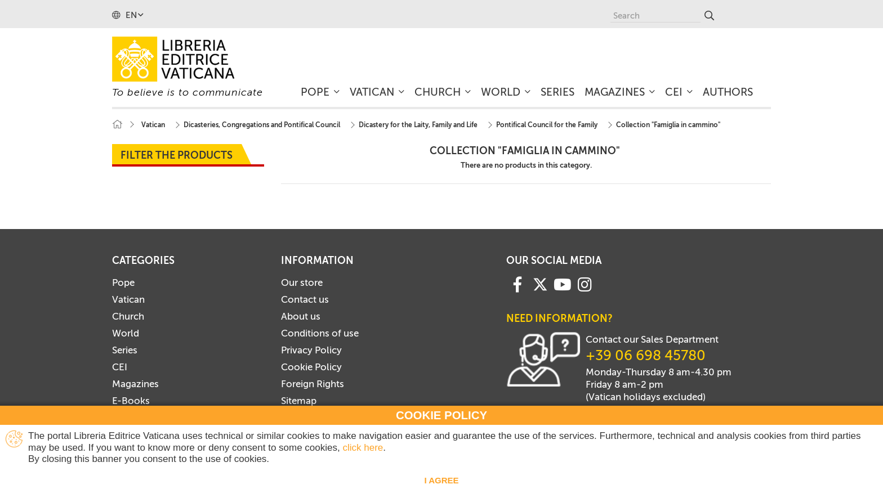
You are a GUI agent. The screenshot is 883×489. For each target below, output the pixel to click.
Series (124, 350)
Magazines (135, 383)
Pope (123, 282)
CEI (119, 367)
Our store (302, 282)
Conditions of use (320, 333)
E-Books (131, 400)
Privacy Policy (311, 350)
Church (128, 316)
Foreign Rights (312, 383)
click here (362, 447)
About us (300, 316)
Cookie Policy (311, 367)
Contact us (305, 299)
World (125, 333)
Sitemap (298, 400)
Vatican (128, 299)
